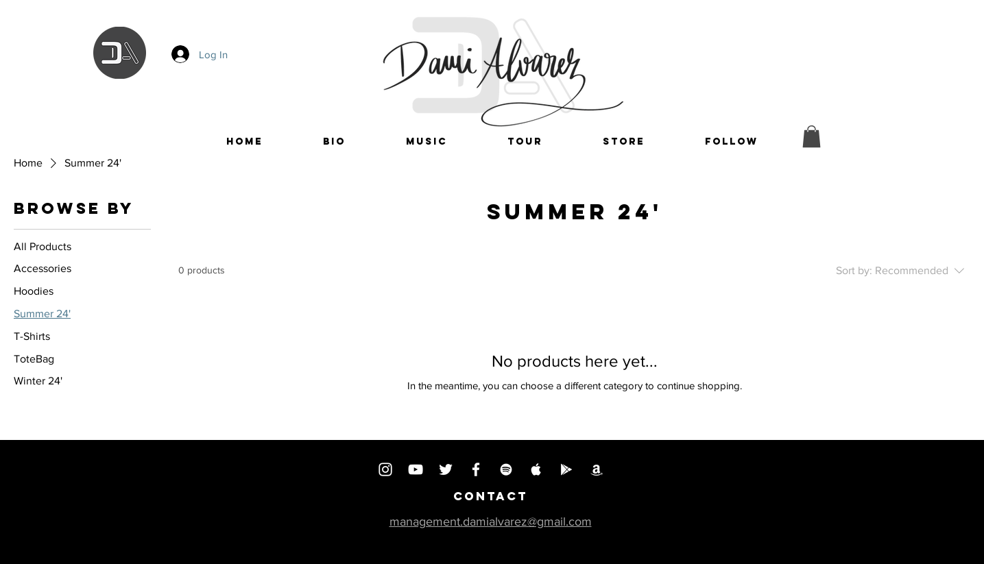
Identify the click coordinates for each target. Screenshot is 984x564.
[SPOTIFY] (506, 469)
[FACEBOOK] (476, 469)
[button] (732, 141)
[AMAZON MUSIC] (596, 469)
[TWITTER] (446, 469)
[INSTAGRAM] (385, 469)
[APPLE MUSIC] (536, 469)
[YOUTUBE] (415, 469)
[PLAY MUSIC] (566, 469)
